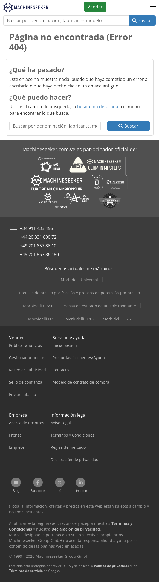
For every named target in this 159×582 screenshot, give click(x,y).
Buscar (142, 20)
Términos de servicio (26, 570)
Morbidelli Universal (79, 279)
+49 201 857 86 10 (38, 246)
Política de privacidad (111, 565)
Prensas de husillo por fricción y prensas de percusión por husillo (79, 292)
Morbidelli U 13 (42, 319)
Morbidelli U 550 (38, 305)
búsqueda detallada (97, 107)
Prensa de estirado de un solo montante (99, 305)
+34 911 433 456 (36, 228)
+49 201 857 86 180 (39, 254)
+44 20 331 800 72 (38, 237)
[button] (153, 7)
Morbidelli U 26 (117, 319)
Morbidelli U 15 (79, 319)
